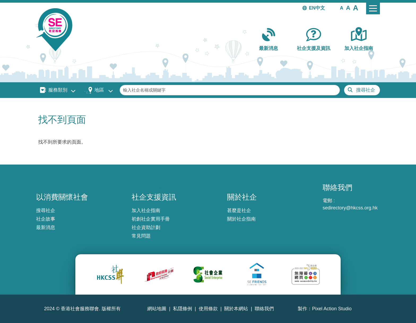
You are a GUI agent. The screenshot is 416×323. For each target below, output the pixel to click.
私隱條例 (182, 308)
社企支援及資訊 (313, 48)
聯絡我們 (264, 308)
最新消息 (268, 48)
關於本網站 (236, 308)
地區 (99, 90)
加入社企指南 (358, 48)
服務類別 (57, 90)
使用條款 (208, 308)
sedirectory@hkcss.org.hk (350, 207)
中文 (320, 8)
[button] (341, 7)
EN (312, 8)
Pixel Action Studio (332, 308)
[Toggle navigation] (373, 8)
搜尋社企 (365, 90)
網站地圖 (156, 308)
